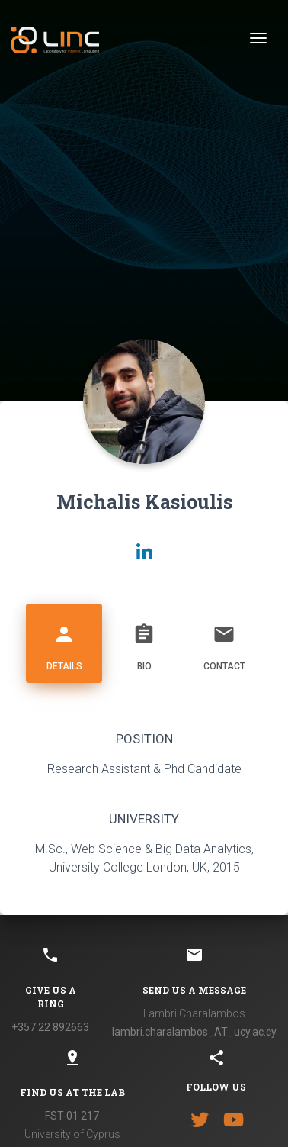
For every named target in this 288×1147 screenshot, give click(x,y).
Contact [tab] (224, 641)
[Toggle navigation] (258, 38)
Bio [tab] (144, 641)
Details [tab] (64, 641)
